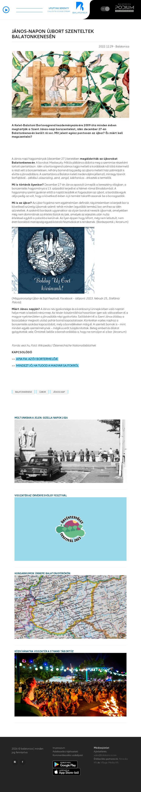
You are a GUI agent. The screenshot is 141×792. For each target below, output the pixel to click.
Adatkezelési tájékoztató (65, 751)
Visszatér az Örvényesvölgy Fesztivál (41, 495)
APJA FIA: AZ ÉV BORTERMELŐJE (37, 359)
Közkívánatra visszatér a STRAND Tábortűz (44, 651)
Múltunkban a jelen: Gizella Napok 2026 (41, 417)
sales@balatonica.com (105, 755)
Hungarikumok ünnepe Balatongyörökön (42, 573)
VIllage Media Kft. (110, 762)
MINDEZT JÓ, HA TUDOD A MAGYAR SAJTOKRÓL (47, 366)
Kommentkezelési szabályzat (68, 755)
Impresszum (59, 747)
